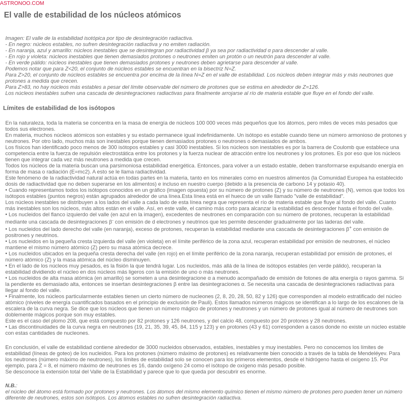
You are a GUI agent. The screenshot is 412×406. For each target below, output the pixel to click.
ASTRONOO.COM (22, 3)
